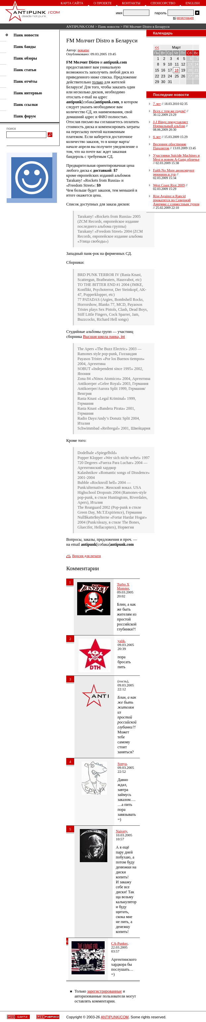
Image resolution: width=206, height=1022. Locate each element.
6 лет (157, 137)
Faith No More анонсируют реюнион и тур (173, 172)
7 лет (157, 104)
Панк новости (109, 26)
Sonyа (122, 764)
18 (177, 70)
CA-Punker (119, 943)
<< (157, 47)
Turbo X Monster (123, 586)
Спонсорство (163, 3)
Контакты (131, 3)
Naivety (121, 831)
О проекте (103, 3)
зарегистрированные (104, 991)
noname (83, 50)
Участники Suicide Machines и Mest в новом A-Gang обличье (176, 157)
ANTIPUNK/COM (80, 26)
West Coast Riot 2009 (169, 185)
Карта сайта (72, 3)
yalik (121, 641)
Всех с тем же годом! (169, 111)
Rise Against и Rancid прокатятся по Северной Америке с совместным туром (176, 200)
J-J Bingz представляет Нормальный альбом (170, 124)
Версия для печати (86, 556)
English (192, 3)
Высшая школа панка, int (104, 336)
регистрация (185, 18)
